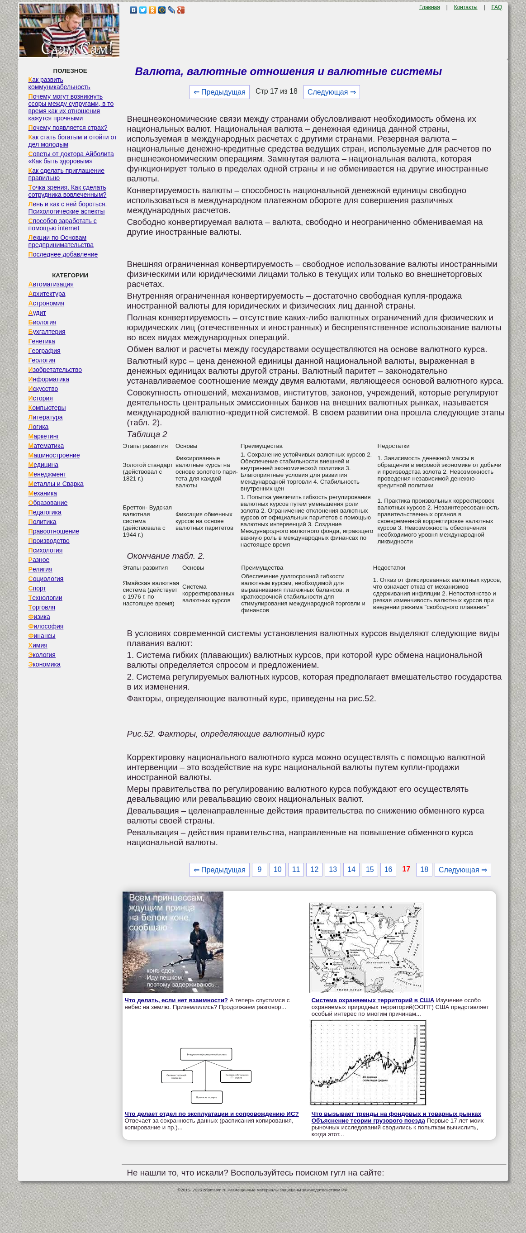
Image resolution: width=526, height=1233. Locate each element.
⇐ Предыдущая (220, 92)
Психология (45, 550)
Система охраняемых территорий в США (373, 1000)
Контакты (466, 7)
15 (370, 869)
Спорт (37, 588)
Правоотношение (53, 531)
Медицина (43, 464)
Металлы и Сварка (56, 483)
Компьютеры (47, 407)
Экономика (44, 664)
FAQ (496, 7)
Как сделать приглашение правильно (66, 174)
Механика (42, 493)
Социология (46, 578)
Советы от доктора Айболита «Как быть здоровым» (71, 157)
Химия (37, 645)
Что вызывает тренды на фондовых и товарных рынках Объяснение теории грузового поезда (396, 1117)
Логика (38, 426)
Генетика (41, 341)
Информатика (48, 379)
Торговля (42, 607)
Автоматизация (51, 284)
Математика (46, 445)
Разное (39, 559)
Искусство (43, 388)
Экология (42, 654)
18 (424, 869)
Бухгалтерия (47, 331)
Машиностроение (54, 455)
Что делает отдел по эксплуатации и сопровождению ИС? (212, 1113)
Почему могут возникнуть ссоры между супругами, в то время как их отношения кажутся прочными (71, 107)
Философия (46, 626)
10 (278, 869)
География (44, 350)
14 (351, 869)
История (40, 398)
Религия (40, 569)
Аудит (37, 312)
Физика (39, 616)
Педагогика (45, 512)
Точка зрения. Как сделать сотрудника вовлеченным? (67, 191)
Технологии (45, 597)
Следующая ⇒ (332, 92)
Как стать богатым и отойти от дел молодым (72, 140)
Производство (49, 540)
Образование (48, 502)
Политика (42, 521)
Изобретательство (55, 369)
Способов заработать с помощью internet (62, 224)
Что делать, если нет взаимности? (176, 1000)
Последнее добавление (63, 254)
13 (333, 869)
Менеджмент (47, 474)
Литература (45, 417)
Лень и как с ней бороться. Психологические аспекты (67, 207)
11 (296, 869)
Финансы (42, 635)
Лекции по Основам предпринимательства (61, 241)
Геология (42, 360)
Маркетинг (43, 436)
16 (388, 869)
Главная (429, 7)
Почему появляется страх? (68, 127)
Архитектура (47, 293)
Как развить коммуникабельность (59, 83)
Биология (42, 322)
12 (314, 869)
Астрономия (46, 303)
